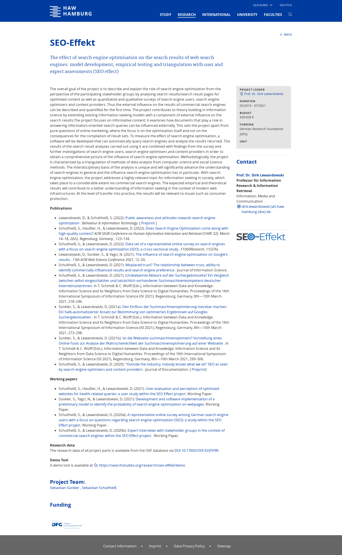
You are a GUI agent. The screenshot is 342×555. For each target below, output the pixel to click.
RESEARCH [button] (187, 14)
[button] (262, 5)
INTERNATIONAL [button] (216, 14)
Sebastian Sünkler (65, 487)
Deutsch (286, 5)
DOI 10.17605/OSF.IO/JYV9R (196, 450)
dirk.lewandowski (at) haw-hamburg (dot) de (263, 209)
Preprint (148, 223)
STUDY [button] (165, 14)
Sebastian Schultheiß (99, 487)
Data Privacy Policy (189, 546)
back (288, 34)
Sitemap (224, 546)
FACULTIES (273, 14)
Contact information (120, 546)
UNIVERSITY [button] (247, 14)
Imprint (155, 546)
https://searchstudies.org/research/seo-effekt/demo (142, 465)
